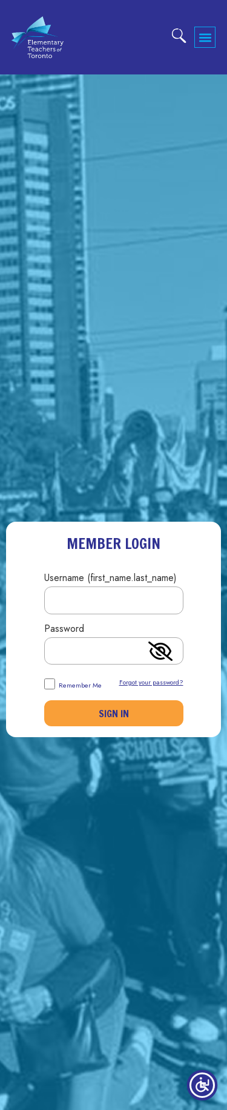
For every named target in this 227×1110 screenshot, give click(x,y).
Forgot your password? (151, 682)
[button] (204, 37)
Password (64, 629)
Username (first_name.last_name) (110, 579)
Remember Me (73, 683)
